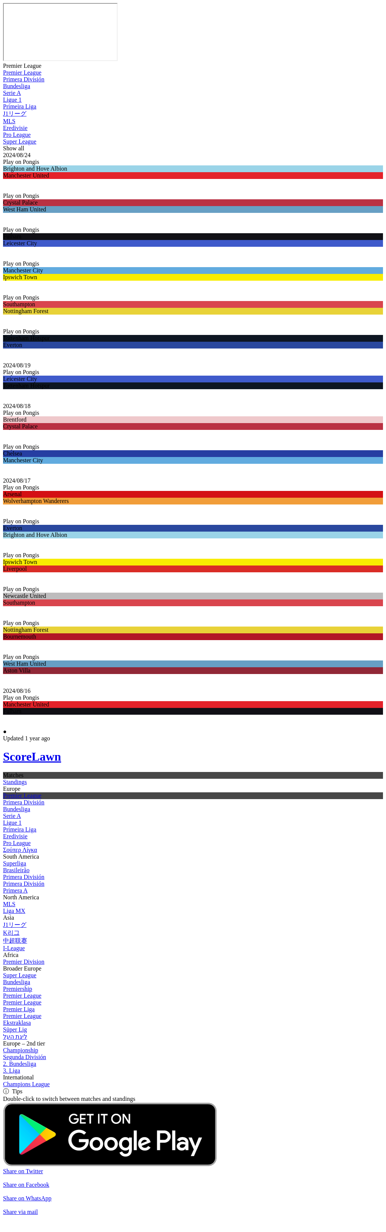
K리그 (11, 932)
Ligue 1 (12, 99)
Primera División (23, 79)
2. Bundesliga (19, 1064)
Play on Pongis (21, 162)
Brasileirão (16, 870)
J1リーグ (14, 113)
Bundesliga (16, 86)
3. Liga (11, 1070)
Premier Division (23, 961)
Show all (13, 148)
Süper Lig (15, 1029)
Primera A (15, 890)
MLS (9, 121)
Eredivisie (15, 128)
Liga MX (14, 911)
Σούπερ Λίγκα (20, 850)
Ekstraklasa (17, 1023)
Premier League (22, 66)
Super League (19, 141)
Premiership (17, 989)
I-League (14, 948)
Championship (20, 1050)
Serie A (12, 93)
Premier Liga (19, 1009)
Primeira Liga (19, 106)
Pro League (17, 134)
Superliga (14, 863)
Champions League (26, 1084)
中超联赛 (15, 940)
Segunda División (24, 1057)
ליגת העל (15, 1036)
